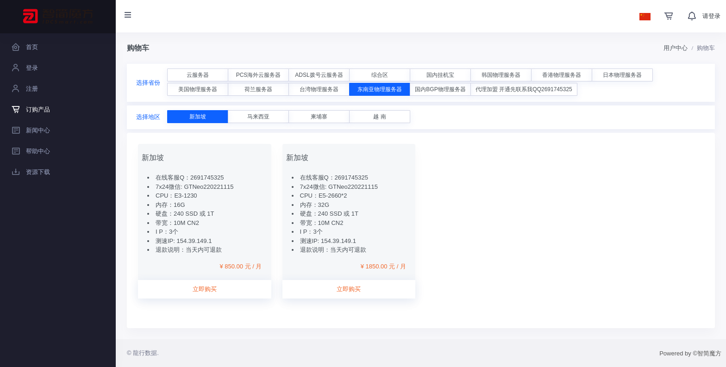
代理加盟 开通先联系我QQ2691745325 (524, 89)
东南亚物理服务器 (379, 89)
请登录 (711, 15)
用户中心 (675, 47)
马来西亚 (258, 116)
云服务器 (198, 75)
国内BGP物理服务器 (440, 89)
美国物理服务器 (197, 89)
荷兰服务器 (258, 89)
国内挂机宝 (440, 75)
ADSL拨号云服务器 (319, 75)
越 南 (379, 116)
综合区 (379, 75)
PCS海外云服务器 (258, 75)
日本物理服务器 (622, 75)
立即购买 (205, 289)
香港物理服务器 (561, 75)
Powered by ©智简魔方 (690, 353)
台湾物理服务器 (319, 89)
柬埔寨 (319, 116)
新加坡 (197, 116)
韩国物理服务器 (501, 75)
